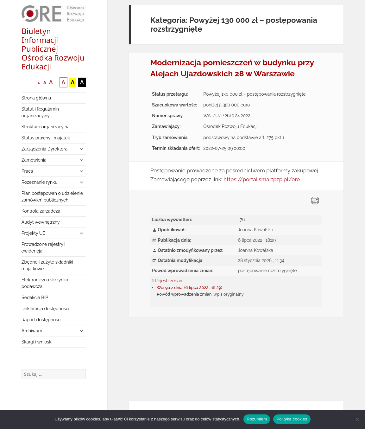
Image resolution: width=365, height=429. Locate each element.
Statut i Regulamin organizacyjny (40, 112)
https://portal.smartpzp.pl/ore (261, 179)
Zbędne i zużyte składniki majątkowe (47, 265)
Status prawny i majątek (46, 137)
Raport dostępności (41, 319)
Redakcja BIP (35, 297)
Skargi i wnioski (37, 341)
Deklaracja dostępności (45, 308)
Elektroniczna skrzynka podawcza (45, 283)
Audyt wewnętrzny (41, 222)
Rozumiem (257, 419)
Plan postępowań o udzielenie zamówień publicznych (52, 196)
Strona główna (36, 97)
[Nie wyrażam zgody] (357, 419)
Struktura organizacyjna (46, 126)
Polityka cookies (291, 419)
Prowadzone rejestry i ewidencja (44, 247)
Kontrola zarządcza (41, 211)
